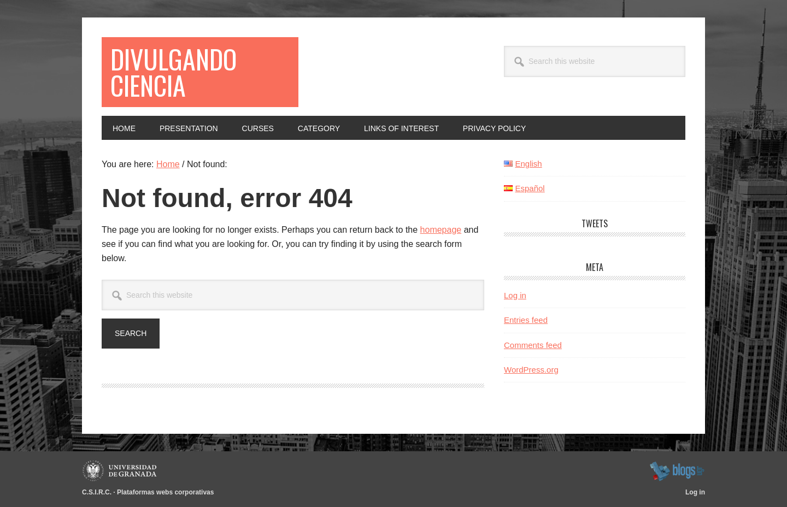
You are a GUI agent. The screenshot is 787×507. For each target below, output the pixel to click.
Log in (515, 295)
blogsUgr (677, 471)
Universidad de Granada (121, 471)
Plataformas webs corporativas (165, 492)
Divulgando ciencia (173, 71)
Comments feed (533, 345)
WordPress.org (531, 369)
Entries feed (526, 320)
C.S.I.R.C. (96, 492)
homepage (441, 229)
